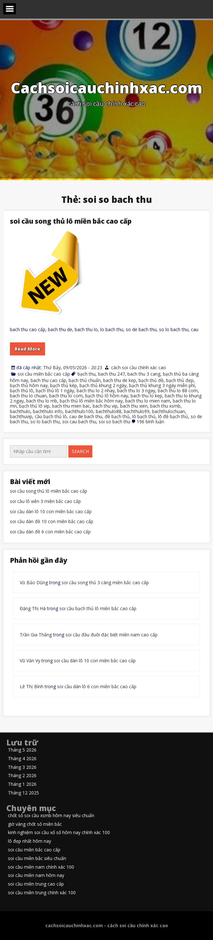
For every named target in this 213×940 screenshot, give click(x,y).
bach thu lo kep (146, 396)
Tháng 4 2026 (22, 758)
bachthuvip (21, 416)
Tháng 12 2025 (23, 793)
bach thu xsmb (165, 406)
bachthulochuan (168, 411)
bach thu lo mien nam (147, 401)
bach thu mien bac (71, 406)
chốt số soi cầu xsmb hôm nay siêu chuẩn (51, 815)
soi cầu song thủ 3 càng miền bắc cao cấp (105, 582)
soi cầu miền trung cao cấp (36, 884)
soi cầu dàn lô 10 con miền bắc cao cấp (51, 511)
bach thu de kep (119, 380)
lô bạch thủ (144, 416)
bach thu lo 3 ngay (136, 390)
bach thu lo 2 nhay (96, 390)
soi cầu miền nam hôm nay (36, 875)
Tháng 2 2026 (22, 775)
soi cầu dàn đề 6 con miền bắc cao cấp (50, 532)
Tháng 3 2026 (22, 767)
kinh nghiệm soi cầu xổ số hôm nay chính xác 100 (59, 832)
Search (80, 451)
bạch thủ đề (151, 380)
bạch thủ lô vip (34, 406)
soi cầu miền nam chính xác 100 (41, 867)
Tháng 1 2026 (22, 784)
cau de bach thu (85, 416)
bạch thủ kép (63, 385)
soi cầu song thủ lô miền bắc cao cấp (71, 221)
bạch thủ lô (21, 390)
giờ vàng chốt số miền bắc (35, 824)
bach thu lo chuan (28, 396)
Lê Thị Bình (31, 686)
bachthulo (20, 411)
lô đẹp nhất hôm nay (29, 841)
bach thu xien (134, 406)
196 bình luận (150, 421)
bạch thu (86, 374)
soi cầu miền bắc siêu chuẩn (37, 858)
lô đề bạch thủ (173, 416)
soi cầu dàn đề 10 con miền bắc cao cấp (51, 521)
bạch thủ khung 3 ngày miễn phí (162, 385)
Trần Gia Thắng (36, 635)
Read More (27, 349)
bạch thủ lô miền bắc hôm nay (91, 401)
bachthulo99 (136, 411)
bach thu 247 (111, 374)
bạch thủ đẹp (180, 380)
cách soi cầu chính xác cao (138, 367)
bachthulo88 (108, 411)
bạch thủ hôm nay (29, 385)
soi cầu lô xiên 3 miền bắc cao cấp (45, 501)
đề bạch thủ (117, 416)
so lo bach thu (45, 421)
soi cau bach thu (79, 421)
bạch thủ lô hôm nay (106, 396)
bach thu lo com (66, 396)
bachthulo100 (79, 411)
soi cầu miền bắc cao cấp (44, 374)
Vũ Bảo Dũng (34, 582)
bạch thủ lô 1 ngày (55, 390)
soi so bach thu (114, 421)
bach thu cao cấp (48, 380)
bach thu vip (105, 406)
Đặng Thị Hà (33, 608)
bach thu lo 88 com (178, 390)
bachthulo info (48, 411)
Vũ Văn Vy (30, 660)
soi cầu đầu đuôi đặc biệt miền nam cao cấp (111, 635)
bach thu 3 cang (143, 374)
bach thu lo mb (41, 401)
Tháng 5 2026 (22, 750)
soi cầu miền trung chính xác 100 (42, 893)
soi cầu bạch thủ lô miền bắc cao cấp (97, 608)
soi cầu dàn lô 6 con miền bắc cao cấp (96, 686)
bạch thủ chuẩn (85, 380)
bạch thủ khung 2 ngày (103, 385)
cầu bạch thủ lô (51, 416)
